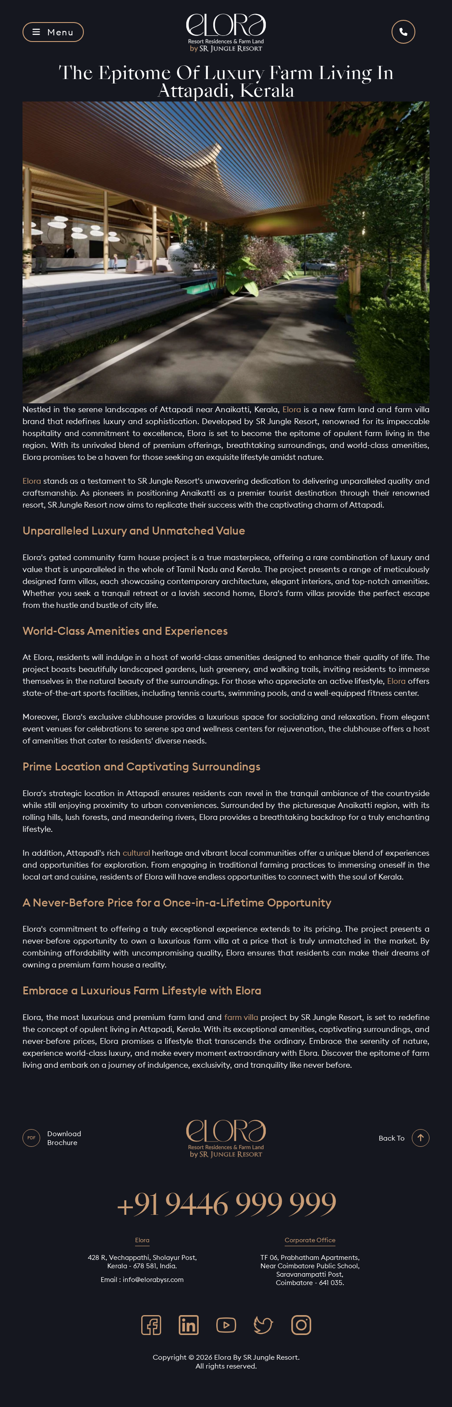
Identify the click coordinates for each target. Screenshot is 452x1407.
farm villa (241, 1017)
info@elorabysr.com (153, 1279)
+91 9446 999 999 (226, 1204)
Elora (291, 409)
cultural (136, 853)
